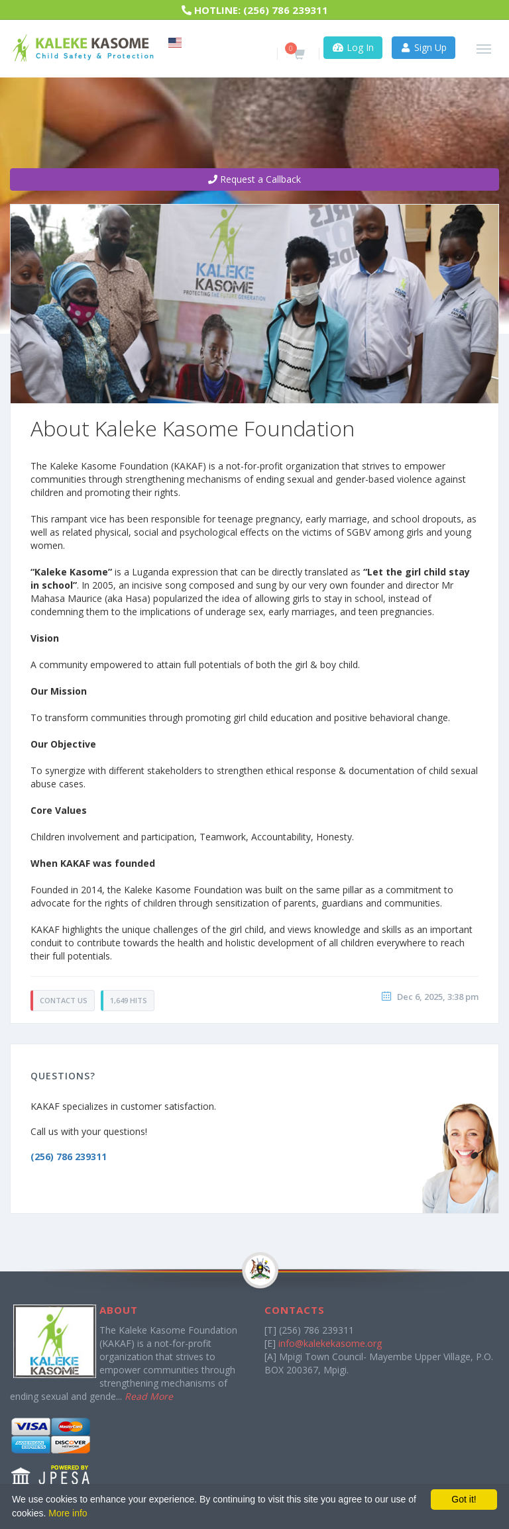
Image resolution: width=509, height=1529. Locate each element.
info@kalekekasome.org (330, 1343)
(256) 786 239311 (285, 10)
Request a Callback (254, 179)
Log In (353, 47)
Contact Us (63, 1000)
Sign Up (423, 47)
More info (67, 1513)
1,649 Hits (128, 1000)
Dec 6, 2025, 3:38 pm (438, 997)
